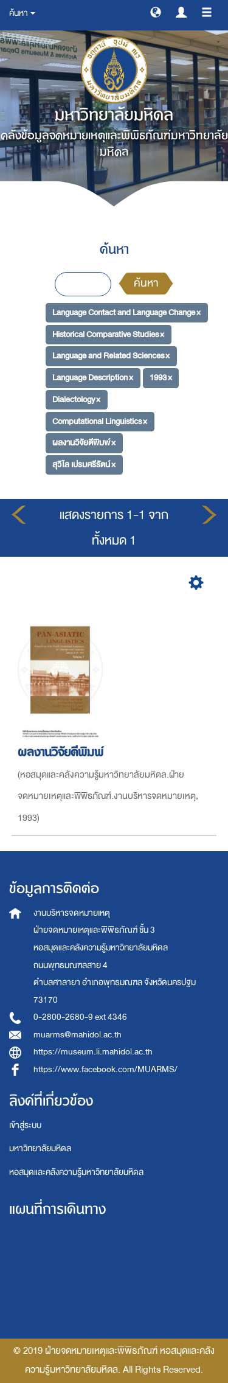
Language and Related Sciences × (111, 356)
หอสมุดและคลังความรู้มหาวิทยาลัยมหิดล (76, 1172)
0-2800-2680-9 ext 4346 (80, 1017)
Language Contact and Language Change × (126, 312)
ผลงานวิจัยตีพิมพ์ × (84, 443)
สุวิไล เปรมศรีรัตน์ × (84, 465)
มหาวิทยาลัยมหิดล (40, 1148)
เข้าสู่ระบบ (25, 1125)
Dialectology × (76, 399)
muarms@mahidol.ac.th (77, 1034)
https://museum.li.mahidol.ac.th (93, 1051)
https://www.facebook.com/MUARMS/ (105, 1069)
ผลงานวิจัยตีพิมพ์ (62, 752)
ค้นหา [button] (22, 13)
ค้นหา (146, 283)
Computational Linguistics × (99, 421)
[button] (155, 11)
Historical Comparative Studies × (108, 334)
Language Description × (92, 378)
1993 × (161, 378)
